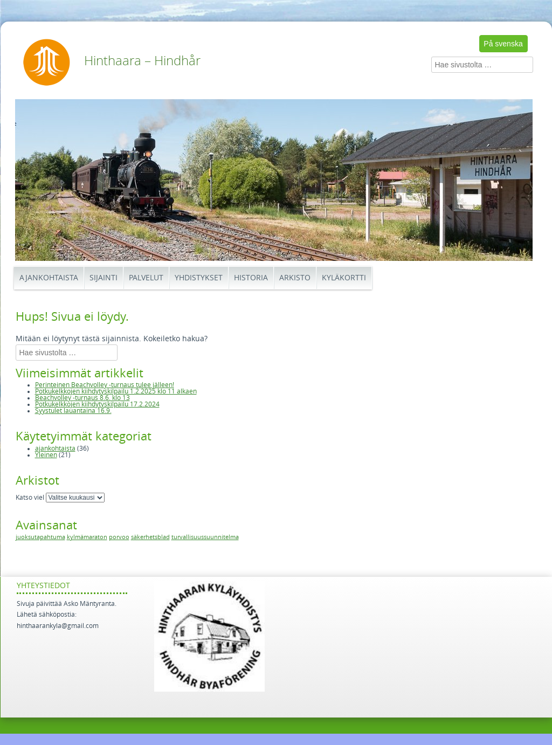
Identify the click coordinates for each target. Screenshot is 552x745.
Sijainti (103, 277)
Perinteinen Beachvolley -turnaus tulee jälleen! (104, 385)
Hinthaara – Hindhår (142, 60)
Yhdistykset (199, 277)
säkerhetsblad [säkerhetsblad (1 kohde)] (150, 537)
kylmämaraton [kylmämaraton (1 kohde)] (87, 537)
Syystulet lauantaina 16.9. (73, 411)
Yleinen (46, 455)
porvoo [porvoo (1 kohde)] (119, 537)
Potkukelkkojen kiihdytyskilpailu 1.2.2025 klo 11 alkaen (116, 391)
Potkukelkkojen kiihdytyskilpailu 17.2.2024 (97, 404)
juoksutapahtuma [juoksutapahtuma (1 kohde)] (40, 537)
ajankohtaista (55, 448)
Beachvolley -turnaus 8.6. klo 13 (82, 398)
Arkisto (294, 277)
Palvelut (146, 277)
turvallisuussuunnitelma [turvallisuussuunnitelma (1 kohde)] (205, 537)
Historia (251, 277)
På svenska (503, 43)
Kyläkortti (344, 277)
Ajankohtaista (48, 277)
